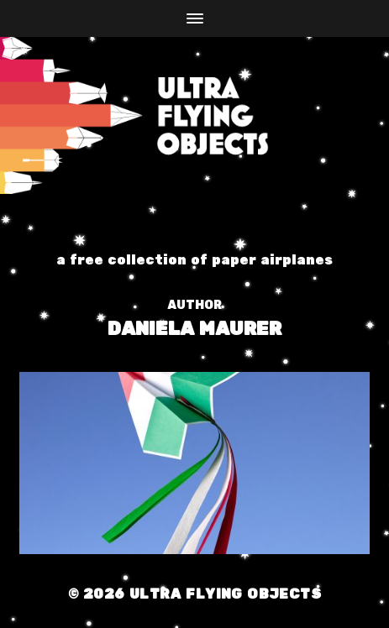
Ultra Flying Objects (225, 587)
